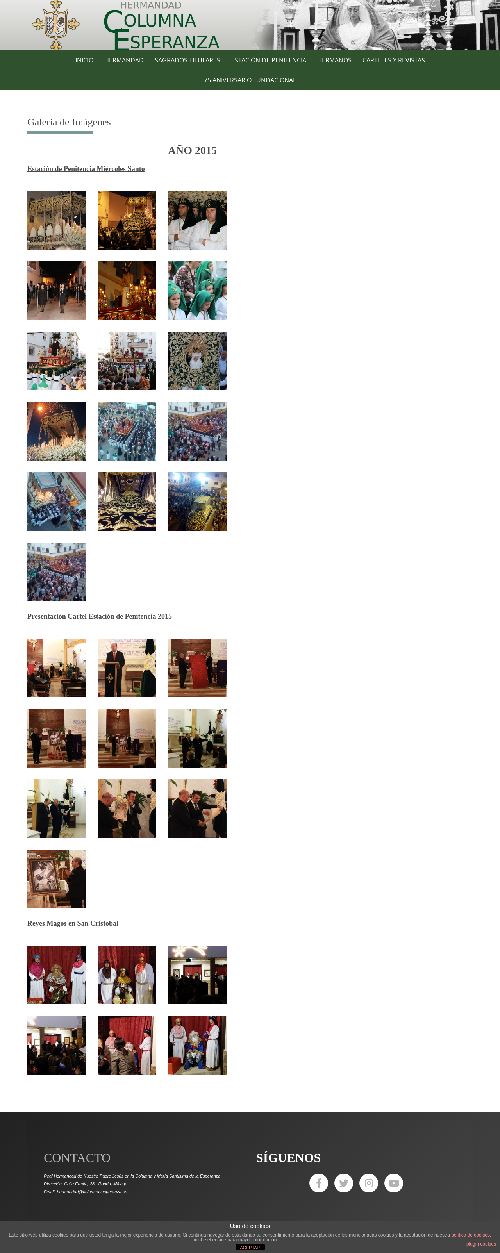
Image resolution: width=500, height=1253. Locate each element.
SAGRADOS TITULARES (187, 60)
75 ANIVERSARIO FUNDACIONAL (250, 80)
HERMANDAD (124, 60)
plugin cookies (481, 1244)
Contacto (77, 1158)
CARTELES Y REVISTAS (393, 60)
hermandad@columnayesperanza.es (92, 1191)
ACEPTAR (250, 1247)
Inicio (84, 60)
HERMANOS (334, 60)
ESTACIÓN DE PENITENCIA (268, 60)
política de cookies (470, 1235)
